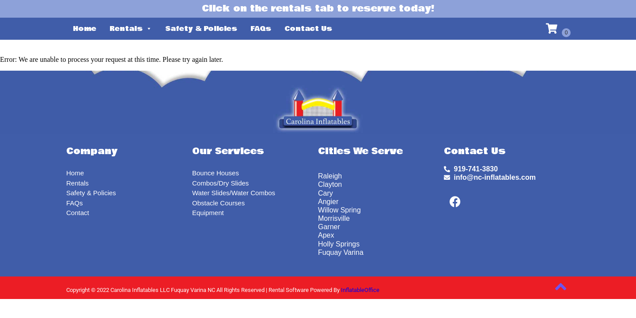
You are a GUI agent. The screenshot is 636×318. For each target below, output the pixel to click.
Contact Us (308, 28)
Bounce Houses (215, 173)
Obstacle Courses (218, 203)
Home (84, 28)
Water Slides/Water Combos (233, 193)
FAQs (260, 28)
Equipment (208, 212)
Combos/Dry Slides (220, 183)
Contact (77, 212)
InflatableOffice (360, 290)
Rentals (131, 28)
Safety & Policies (201, 28)
